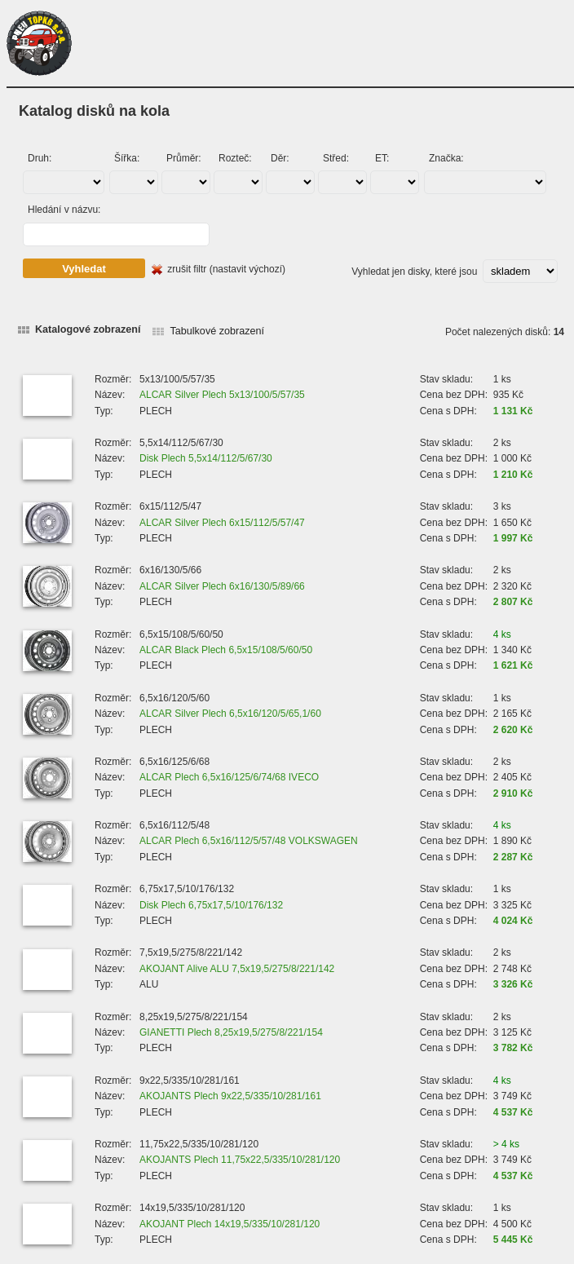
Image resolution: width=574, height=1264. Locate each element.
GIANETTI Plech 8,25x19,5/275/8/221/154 (231, 1032)
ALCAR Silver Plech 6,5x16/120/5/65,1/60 (230, 713)
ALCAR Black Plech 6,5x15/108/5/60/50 (225, 650)
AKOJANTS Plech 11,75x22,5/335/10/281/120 (239, 1159)
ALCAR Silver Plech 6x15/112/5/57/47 (222, 522)
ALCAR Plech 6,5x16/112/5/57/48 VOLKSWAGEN (248, 840)
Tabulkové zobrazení (217, 331)
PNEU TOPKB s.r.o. (39, 43)
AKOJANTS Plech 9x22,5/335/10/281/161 (230, 1096)
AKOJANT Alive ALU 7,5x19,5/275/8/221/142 (236, 969)
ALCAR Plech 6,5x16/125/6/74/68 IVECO (229, 777)
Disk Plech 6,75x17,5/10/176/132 (211, 905)
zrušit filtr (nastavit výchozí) (226, 269)
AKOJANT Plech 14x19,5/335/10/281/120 (229, 1224)
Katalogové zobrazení (87, 329)
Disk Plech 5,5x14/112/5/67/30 (205, 458)
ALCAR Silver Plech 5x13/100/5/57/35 (222, 394)
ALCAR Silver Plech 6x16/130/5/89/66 (222, 586)
